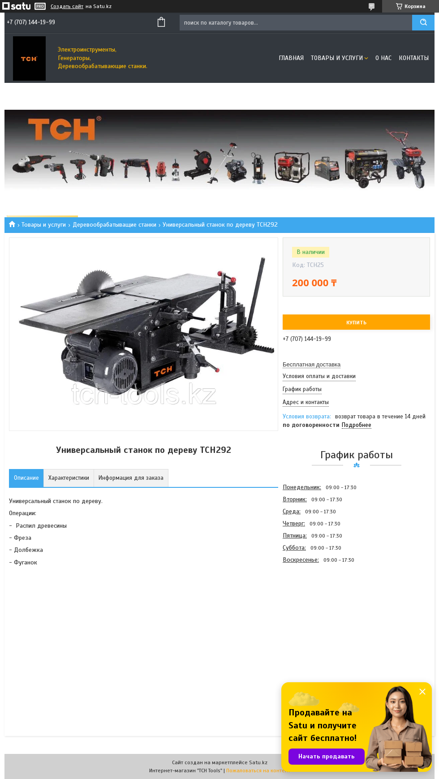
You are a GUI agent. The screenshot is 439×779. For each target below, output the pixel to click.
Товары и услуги (337, 58)
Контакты (414, 58)
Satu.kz (258, 762)
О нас (383, 58)
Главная (291, 58)
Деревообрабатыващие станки (114, 224)
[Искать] (423, 22)
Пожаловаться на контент (258, 770)
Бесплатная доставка (311, 364)
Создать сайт (67, 6)
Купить (356, 322)
